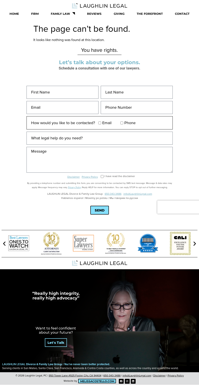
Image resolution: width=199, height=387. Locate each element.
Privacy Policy (90, 177)
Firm (35, 13)
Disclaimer (73, 177)
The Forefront (150, 13)
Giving (119, 13)
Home (14, 13)
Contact (182, 13)
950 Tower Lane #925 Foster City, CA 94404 (75, 375)
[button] (4, 244)
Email (107, 123)
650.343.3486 (112, 194)
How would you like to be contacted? (63, 123)
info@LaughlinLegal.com (137, 194)
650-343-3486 (112, 375)
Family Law (63, 13)
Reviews (94, 13)
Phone (130, 123)
